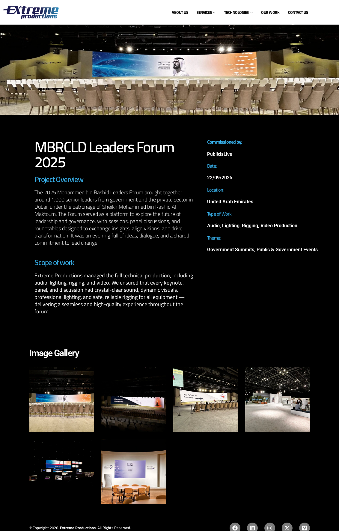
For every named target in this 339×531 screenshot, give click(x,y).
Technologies (236, 12)
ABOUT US (180, 12)
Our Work (270, 12)
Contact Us (298, 12)
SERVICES (204, 12)
